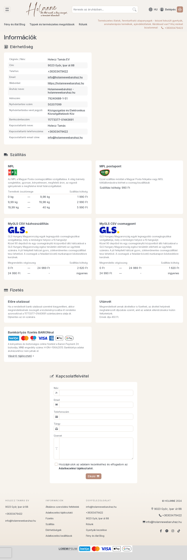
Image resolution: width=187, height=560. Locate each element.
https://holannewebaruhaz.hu (66, 83)
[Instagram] (173, 531)
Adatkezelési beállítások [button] (59, 535)
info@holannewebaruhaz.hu (65, 77)
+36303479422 (174, 27)
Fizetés (50, 518)
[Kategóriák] (7, 9)
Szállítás (50, 524)
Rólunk (89, 524)
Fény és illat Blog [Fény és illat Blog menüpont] (14, 24)
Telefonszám (61, 411)
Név (56, 388)
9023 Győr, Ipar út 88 (16, 506)
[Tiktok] (179, 531)
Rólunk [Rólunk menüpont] (83, 24)
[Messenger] (167, 531)
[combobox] (105, 9)
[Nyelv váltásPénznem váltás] (153, 9)
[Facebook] (161, 531)
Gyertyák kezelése (96, 530)
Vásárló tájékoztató (21, 356)
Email (57, 399)
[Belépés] (168, 9)
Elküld (93, 476)
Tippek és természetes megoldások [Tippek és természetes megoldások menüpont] (52, 24)
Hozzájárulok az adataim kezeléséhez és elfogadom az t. (93, 466)
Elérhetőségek (54, 530)
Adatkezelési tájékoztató (59, 512)
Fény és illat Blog (95, 535)
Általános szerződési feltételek (62, 506)
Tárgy (57, 423)
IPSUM (68, 548)
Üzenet (58, 435)
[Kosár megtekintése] (180, 9)
